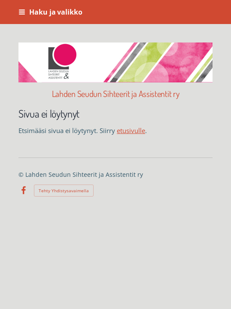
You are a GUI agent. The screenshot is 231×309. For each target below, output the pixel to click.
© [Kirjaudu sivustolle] (21, 174)
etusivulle (131, 130)
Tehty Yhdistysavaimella (64, 191)
